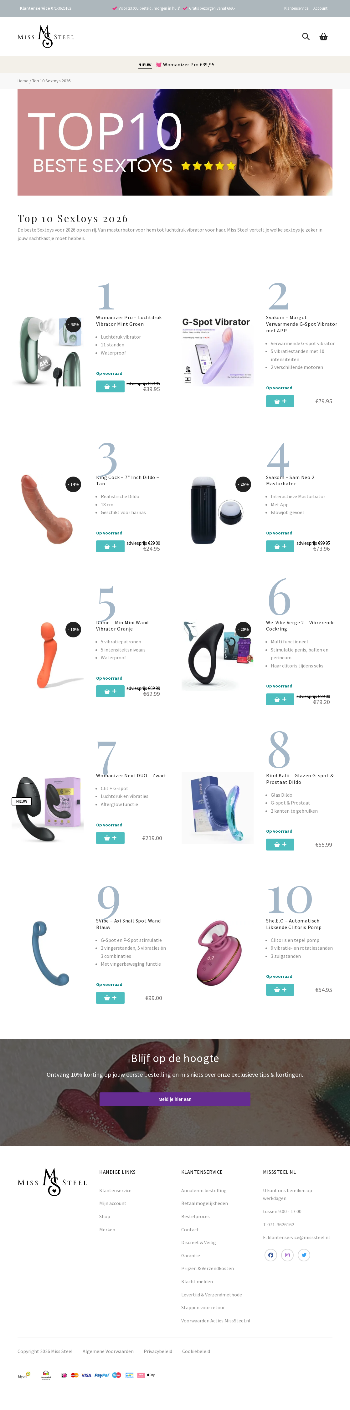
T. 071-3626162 (278, 1232)
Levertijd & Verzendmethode (211, 1302)
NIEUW (145, 65)
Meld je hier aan (174, 1106)
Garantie (190, 1263)
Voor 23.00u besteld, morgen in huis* (149, 8)
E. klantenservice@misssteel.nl (296, 1245)
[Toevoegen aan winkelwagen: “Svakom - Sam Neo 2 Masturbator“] (283, 550)
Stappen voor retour (203, 1315)
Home (23, 81)
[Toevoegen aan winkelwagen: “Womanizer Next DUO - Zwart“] (115, 845)
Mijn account (112, 1211)
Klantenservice (296, 8)
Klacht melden (197, 1289)
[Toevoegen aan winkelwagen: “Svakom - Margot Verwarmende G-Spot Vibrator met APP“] (285, 401)
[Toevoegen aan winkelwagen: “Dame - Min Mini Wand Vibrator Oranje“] (113, 699)
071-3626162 (61, 8)
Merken (107, 1237)
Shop (104, 1224)
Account (320, 8)
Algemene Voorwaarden (108, 1359)
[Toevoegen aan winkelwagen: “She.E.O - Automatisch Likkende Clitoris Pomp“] (285, 997)
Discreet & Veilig (198, 1250)
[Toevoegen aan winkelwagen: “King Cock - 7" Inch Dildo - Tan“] (113, 550)
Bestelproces (195, 1224)
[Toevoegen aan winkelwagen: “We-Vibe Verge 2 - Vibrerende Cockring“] (283, 707)
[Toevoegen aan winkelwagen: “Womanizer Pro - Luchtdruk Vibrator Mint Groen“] (113, 390)
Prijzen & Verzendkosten (207, 1276)
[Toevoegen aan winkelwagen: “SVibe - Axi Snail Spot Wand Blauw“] (115, 1005)
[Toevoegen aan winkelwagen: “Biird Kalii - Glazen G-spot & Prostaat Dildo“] (285, 852)
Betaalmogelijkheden (204, 1211)
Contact (190, 1237)
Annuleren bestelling (204, 1198)
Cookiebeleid (196, 1359)
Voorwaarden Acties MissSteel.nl (215, 1328)
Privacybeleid (158, 1359)
